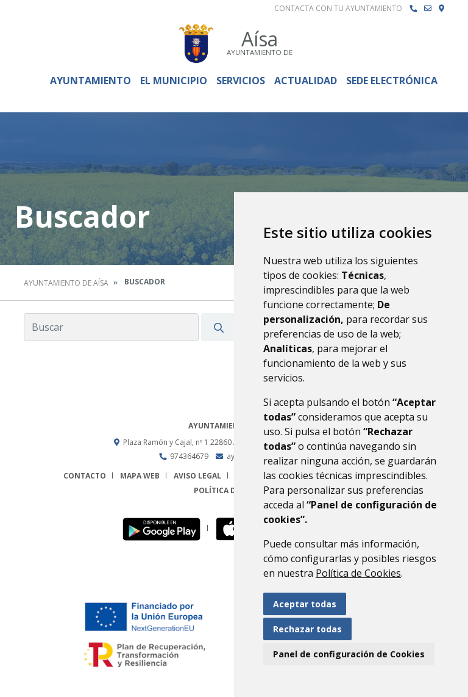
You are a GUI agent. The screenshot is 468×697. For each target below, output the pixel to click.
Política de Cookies (358, 573)
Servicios (240, 80)
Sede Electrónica (392, 80)
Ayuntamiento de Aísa (66, 283)
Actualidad (305, 80)
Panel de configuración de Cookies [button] (349, 654)
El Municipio (173, 80)
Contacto (84, 476)
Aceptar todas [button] (304, 604)
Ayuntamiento (90, 80)
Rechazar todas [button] (307, 629)
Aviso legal (197, 476)
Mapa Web (140, 476)
